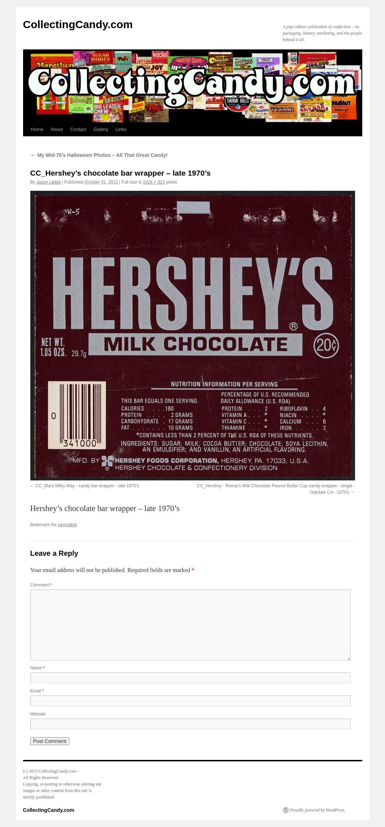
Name (37, 667)
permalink (67, 524)
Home (37, 129)
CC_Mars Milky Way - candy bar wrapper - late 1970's (87, 485)
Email (37, 691)
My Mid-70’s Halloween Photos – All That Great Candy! (99, 155)
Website (38, 714)
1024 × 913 (154, 182)
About (57, 129)
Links (120, 129)
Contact (78, 129)
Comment (41, 585)
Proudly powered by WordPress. (318, 810)
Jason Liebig (48, 182)
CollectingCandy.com (78, 24)
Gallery (100, 129)
